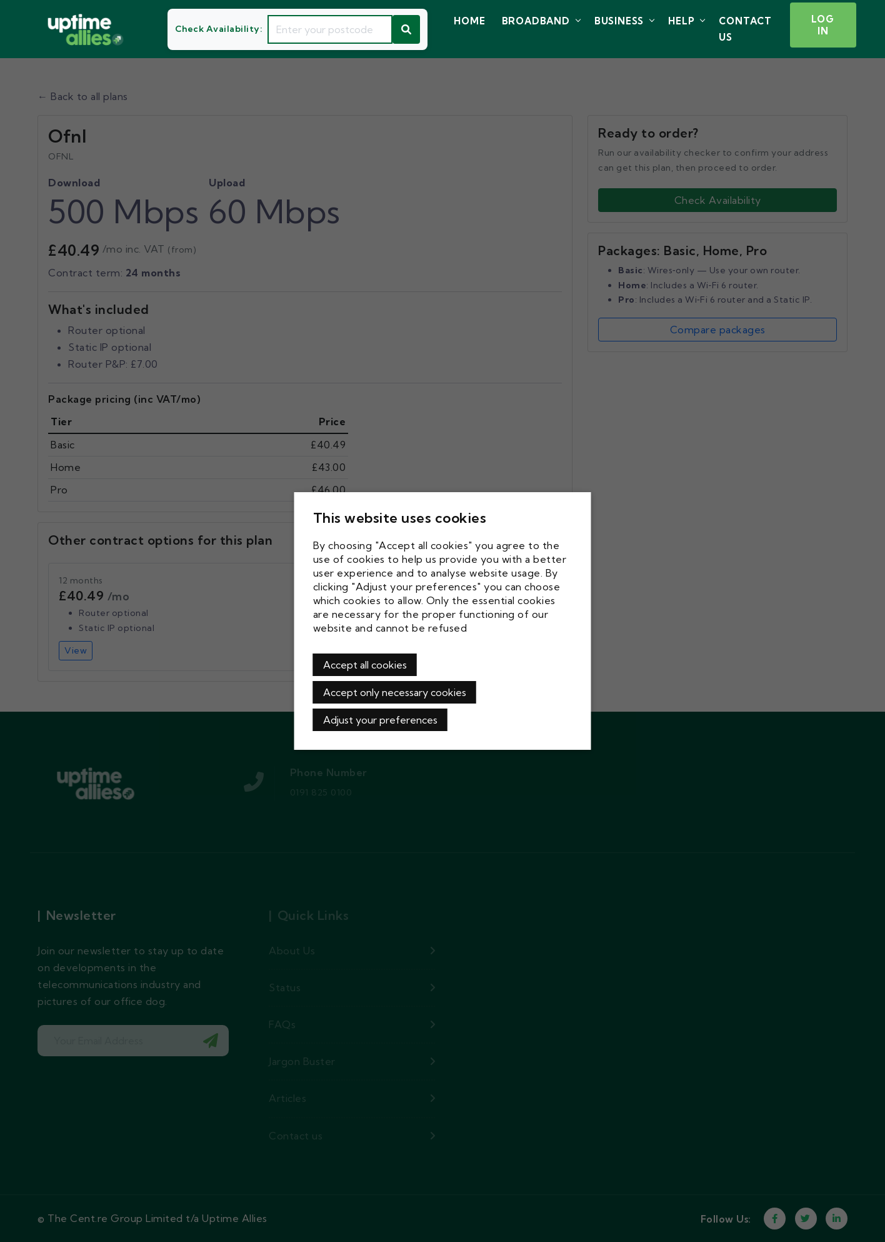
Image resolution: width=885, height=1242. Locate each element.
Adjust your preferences (380, 720)
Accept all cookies (365, 665)
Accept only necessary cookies (394, 692)
